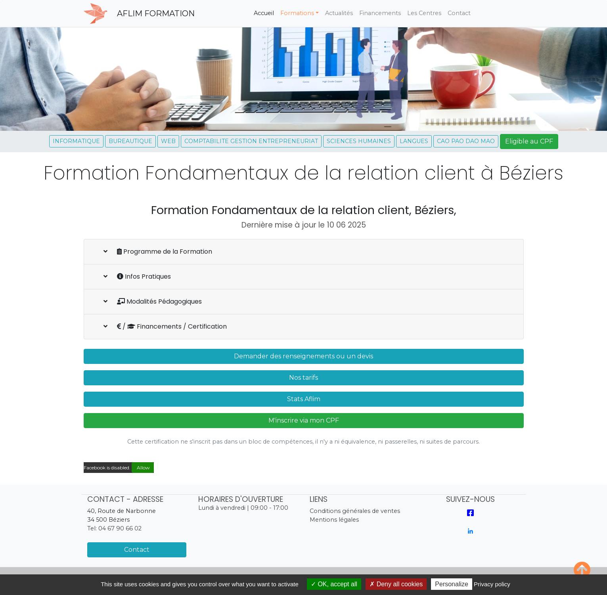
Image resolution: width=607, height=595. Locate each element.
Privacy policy (492, 584)
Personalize (451, 584)
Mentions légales (334, 519)
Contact (459, 13)
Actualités (339, 13)
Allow (143, 468)
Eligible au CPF (529, 141)
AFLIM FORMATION (156, 13)
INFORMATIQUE (76, 141)
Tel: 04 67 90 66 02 (114, 528)
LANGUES (414, 141)
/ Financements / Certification (165, 326)
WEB (168, 141)
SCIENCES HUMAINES (359, 141)
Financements (380, 13)
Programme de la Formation (157, 251)
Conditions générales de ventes (355, 511)
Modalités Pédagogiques (152, 301)
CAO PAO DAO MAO (466, 141)
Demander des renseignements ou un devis (303, 356)
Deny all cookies (396, 584)
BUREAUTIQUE (130, 141)
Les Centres (424, 13)
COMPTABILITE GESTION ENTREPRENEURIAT (251, 141)
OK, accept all (334, 584)
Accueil (265, 13)
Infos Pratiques (137, 276)
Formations (297, 13)
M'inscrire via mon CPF (303, 420)
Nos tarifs (303, 377)
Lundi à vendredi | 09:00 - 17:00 (243, 507)
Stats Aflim (303, 399)
